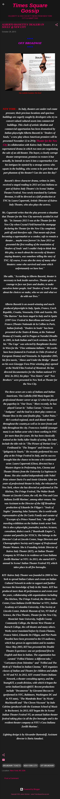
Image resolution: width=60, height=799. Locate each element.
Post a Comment (11, 778)
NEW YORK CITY (30, 766)
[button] (56, 25)
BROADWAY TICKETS (12, 766)
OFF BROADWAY (47, 766)
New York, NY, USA (17, 770)
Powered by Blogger (30, 789)
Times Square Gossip (30, 8)
